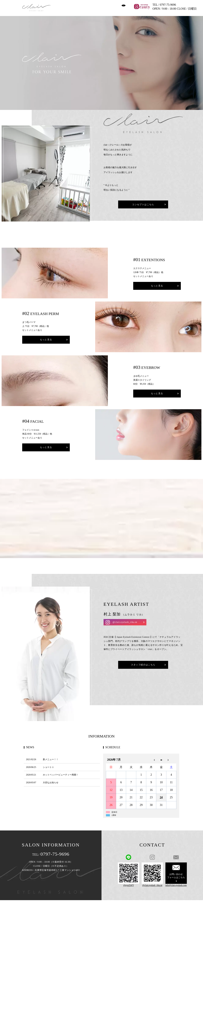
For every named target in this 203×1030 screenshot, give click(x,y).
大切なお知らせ (50, 780)
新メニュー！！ (50, 757)
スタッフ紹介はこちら (143, 662)
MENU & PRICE (87, 4)
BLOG (87, 9)
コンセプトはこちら (143, 206)
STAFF (59, 9)
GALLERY (104, 4)
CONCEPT (71, 4)
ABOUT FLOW (73, 9)
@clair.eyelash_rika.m (125, 620)
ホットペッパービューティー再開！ (60, 772)
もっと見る (157, 283)
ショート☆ (48, 764)
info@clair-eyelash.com (176, 883)
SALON (97, 9)
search (120, 9)
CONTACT (110, 9)
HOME (59, 4)
